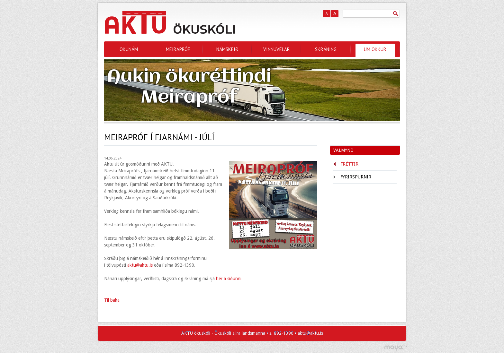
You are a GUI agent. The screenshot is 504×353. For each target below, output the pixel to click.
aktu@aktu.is (140, 265)
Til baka (112, 300)
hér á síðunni (228, 278)
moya (395, 348)
